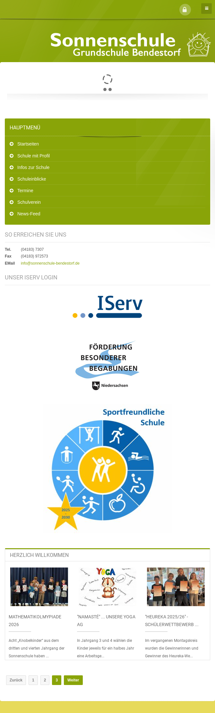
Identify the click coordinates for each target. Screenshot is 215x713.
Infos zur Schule (33, 167)
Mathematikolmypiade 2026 (35, 620)
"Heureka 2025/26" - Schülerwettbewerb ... (172, 620)
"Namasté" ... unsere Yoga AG (106, 620)
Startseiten (28, 143)
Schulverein (29, 202)
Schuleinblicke (31, 179)
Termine (25, 190)
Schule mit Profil (33, 155)
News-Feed (28, 213)
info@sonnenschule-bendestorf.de (50, 263)
